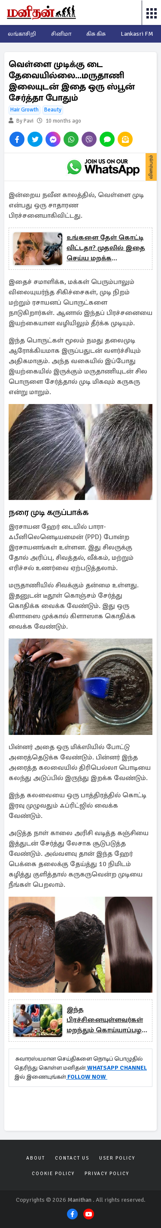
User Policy (117, 1158)
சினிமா (61, 33)
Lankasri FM (137, 33)
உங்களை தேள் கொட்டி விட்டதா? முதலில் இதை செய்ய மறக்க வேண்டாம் (106, 248)
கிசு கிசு (96, 33)
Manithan (79, 1199)
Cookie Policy (53, 1173)
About (35, 1158)
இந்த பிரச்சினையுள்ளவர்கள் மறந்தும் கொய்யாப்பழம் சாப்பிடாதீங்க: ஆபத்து (107, 1020)
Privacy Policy (107, 1173)
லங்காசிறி (22, 33)
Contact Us (72, 1158)
